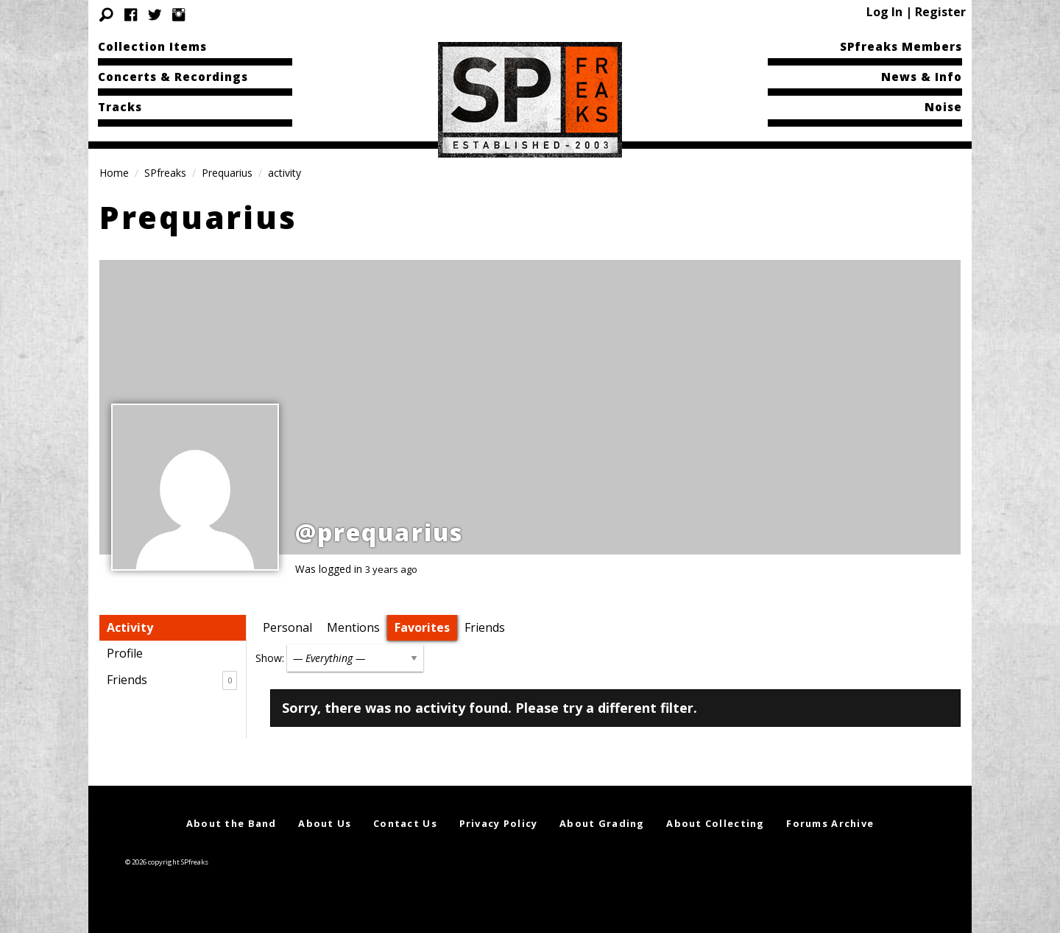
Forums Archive (830, 823)
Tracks (120, 106)
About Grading (602, 823)
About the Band (231, 823)
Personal (287, 627)
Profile (125, 653)
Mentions (353, 627)
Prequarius (227, 173)
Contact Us (405, 823)
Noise (943, 106)
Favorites (422, 627)
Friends (172, 680)
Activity (130, 627)
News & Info (921, 76)
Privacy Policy (498, 823)
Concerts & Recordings (173, 76)
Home (114, 173)
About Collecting (715, 823)
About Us (324, 823)
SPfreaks (165, 173)
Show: (269, 658)
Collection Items (152, 46)
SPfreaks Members (901, 46)
